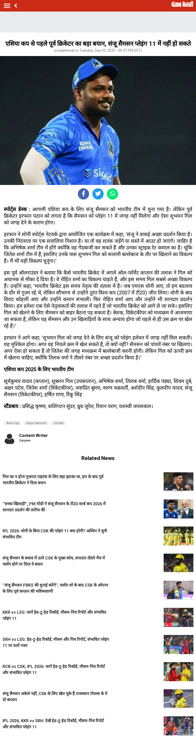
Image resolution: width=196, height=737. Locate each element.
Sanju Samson (36, 423)
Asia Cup (12, 423)
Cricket (59, 423)
